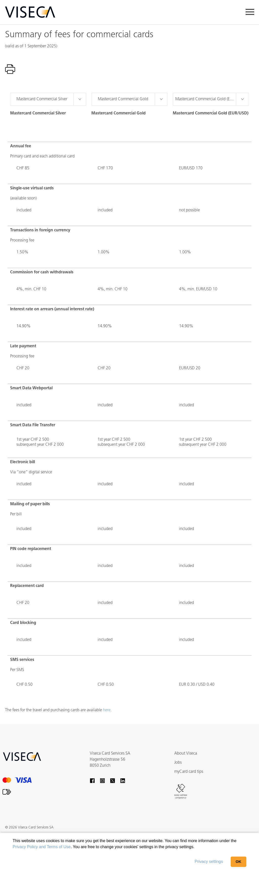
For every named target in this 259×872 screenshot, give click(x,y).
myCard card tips (188, 772)
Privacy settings (209, 861)
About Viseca (185, 754)
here (107, 710)
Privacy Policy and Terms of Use (42, 847)
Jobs (178, 763)
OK (239, 861)
